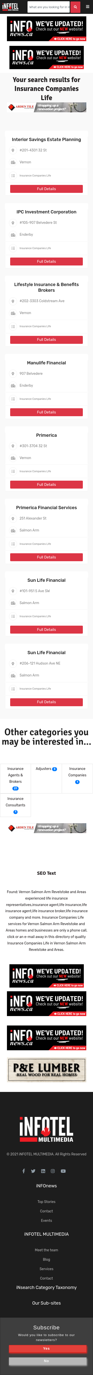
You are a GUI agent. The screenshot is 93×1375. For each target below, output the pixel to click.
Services (47, 1269)
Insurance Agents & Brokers (15, 775)
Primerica (46, 435)
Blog (46, 1260)
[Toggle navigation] (91, 7)
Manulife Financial (46, 363)
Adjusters (43, 769)
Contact (46, 1211)
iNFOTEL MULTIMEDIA (36, 1154)
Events (46, 1221)
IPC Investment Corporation (46, 212)
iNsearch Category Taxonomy (46, 1287)
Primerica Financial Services (46, 507)
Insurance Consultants (15, 802)
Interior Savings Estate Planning (46, 139)
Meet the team (46, 1250)
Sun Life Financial (46, 580)
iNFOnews (46, 1186)
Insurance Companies (77, 772)
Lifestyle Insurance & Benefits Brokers (46, 287)
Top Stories (46, 1202)
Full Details (46, 189)
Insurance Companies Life (35, 175)
